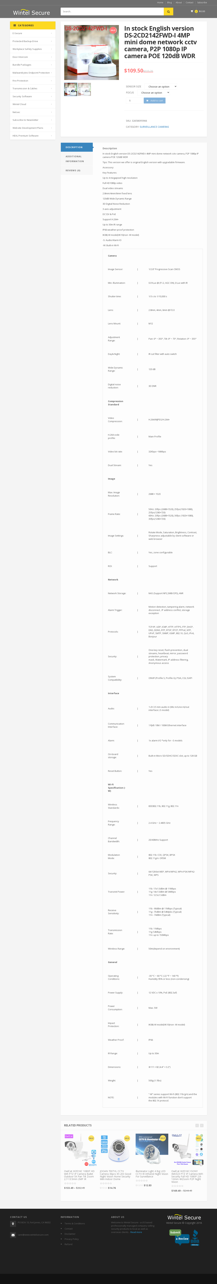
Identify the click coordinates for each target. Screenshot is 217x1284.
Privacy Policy (72, 1239)
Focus (130, 92)
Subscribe (202, 2)
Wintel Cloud (19, 104)
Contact (189, 2)
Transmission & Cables (25, 88)
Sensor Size (133, 86)
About (179, 2)
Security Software (22, 96)
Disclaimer (70, 1233)
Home (160, 2)
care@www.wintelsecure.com (33, 1234)
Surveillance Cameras (154, 126)
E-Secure (17, 33)
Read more (136, 1232)
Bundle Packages (22, 64)
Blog (169, 2)
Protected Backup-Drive (25, 41)
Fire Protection (20, 80)
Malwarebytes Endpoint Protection (31, 72)
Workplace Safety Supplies (27, 49)
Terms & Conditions (75, 1223)
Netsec (16, 112)
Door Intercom (20, 56)
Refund (68, 1244)
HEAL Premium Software (26, 135)
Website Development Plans (28, 127)
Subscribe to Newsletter (26, 119)
